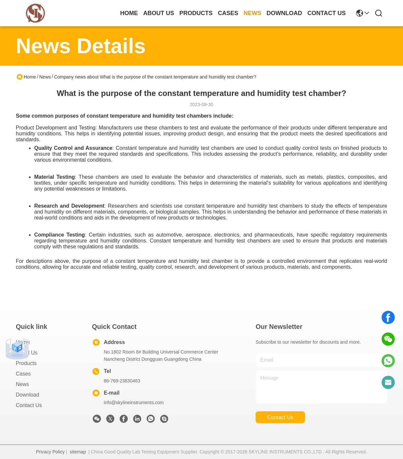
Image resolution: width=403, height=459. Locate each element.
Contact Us (29, 405)
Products (26, 363)
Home (129, 13)
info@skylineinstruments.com (134, 402)
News (45, 77)
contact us (326, 13)
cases (228, 13)
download (284, 13)
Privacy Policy (50, 451)
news (252, 13)
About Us (27, 353)
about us (158, 13)
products (196, 13)
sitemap (78, 451)
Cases (23, 374)
